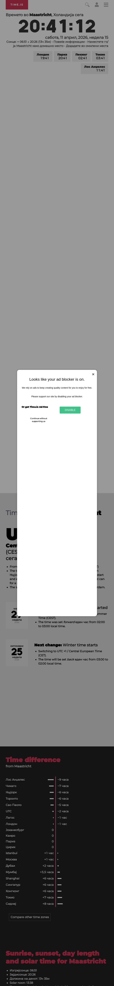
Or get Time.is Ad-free (35, 407)
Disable (70, 410)
